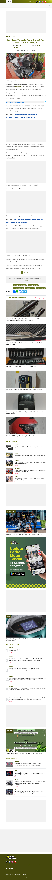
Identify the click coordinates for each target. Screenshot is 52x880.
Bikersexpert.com (21, 872)
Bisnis (11, 657)
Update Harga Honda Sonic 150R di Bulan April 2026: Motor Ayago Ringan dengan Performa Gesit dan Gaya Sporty (26, 659)
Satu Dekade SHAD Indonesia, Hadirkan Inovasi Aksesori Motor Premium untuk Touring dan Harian (29, 447)
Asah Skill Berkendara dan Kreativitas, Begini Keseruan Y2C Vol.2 (24, 534)
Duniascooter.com (21, 874)
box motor (18, 86)
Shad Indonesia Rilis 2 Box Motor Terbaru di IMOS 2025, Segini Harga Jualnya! (30, 463)
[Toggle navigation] (2, 4)
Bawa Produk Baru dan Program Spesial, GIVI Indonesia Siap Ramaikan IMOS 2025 (30, 471)
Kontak (8, 865)
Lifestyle (18, 468)
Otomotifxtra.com (11, 872)
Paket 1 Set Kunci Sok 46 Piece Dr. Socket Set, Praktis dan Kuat (24, 367)
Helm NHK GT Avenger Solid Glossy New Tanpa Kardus (21, 436)
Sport (11, 686)
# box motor (40, 288)
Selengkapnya (40, 298)
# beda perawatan (20, 285)
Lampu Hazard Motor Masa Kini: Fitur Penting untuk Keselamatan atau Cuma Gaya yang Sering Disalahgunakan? (26, 669)
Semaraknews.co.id (32, 872)
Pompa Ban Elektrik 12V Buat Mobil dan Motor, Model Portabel (24, 389)
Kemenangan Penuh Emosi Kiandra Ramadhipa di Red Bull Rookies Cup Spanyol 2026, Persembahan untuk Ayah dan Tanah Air (30, 773)
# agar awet (30, 288)
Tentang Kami (28, 865)
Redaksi (21, 865)
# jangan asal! (18, 288)
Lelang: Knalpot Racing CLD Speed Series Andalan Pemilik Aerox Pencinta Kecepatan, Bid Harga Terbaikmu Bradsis (24, 319)
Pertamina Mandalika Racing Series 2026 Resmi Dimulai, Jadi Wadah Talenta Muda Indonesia (28, 764)
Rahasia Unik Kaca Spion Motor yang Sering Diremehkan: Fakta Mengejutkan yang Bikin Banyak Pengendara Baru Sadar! (27, 698)
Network (9, 1)
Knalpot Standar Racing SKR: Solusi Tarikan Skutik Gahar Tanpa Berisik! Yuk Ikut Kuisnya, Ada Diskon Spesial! (24, 754)
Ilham (38, 45)
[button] (49, 4)
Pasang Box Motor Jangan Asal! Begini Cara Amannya (30, 455)
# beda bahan (33, 285)
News (17, 445)
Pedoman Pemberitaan (39, 865)
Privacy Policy (14, 865)
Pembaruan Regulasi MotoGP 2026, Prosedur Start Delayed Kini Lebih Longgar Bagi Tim (29, 792)
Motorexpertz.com (11, 874)
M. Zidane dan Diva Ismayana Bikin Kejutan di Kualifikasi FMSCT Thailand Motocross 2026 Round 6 (27, 688)
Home (8, 36)
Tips (13, 36)
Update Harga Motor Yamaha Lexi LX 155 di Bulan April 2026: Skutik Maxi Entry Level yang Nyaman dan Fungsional (30, 783)
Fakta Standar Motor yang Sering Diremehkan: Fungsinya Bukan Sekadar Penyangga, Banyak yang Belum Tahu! (27, 679)
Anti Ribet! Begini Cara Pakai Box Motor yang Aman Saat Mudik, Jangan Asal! (29, 479)
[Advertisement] (26, 22)
